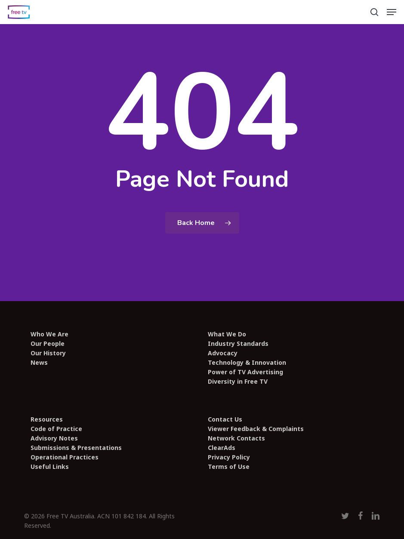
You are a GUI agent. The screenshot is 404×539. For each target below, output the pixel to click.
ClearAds (221, 448)
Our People (48, 344)
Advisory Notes (54, 438)
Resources (47, 419)
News (39, 363)
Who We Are (49, 334)
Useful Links (50, 467)
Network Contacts (236, 438)
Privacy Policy (229, 457)
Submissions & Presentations (76, 448)
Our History (48, 353)
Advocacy (222, 353)
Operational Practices (65, 457)
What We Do (227, 334)
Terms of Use (229, 467)
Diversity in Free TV (238, 382)
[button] (391, 12)
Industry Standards (238, 344)
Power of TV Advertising (245, 372)
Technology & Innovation (247, 363)
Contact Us (225, 419)
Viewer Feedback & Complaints (256, 429)
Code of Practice (56, 429)
